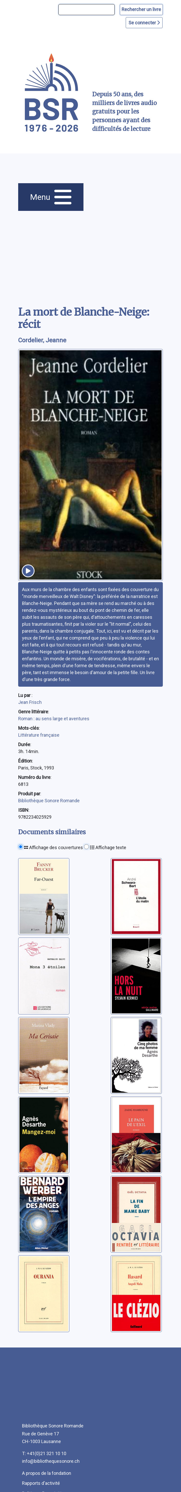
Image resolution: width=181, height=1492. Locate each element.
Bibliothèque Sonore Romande (49, 800)
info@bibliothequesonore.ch (51, 1461)
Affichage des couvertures (53, 847)
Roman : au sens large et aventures (53, 718)
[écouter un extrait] (28, 570)
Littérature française (38, 735)
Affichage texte (108, 847)
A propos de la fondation (46, 1473)
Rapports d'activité (41, 1483)
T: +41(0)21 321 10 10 (44, 1453)
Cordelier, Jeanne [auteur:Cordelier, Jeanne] (42, 340)
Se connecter (144, 22)
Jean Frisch (30, 702)
